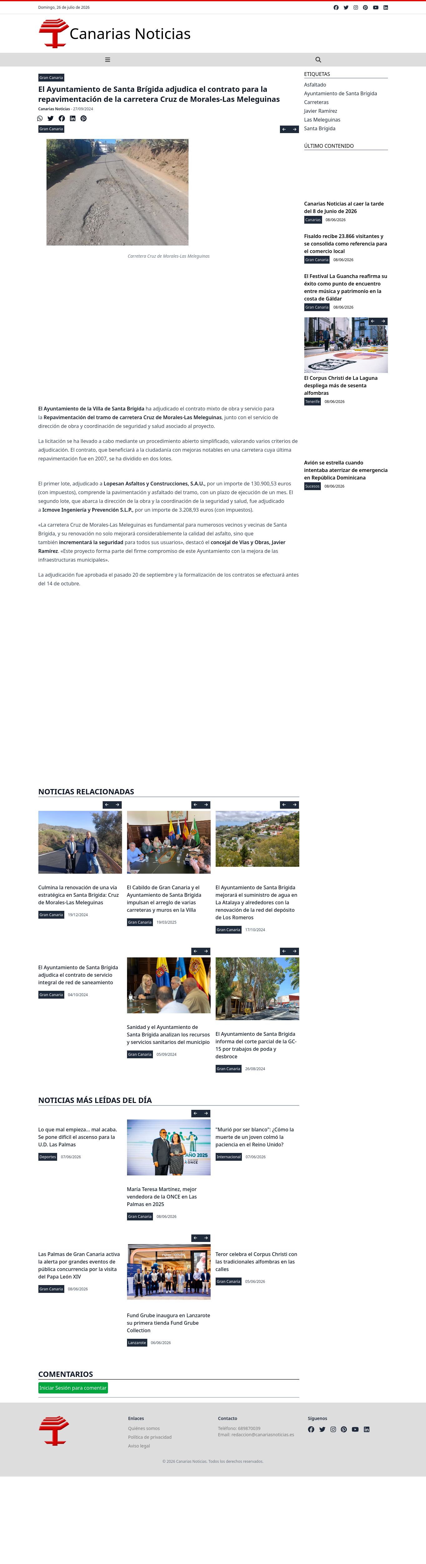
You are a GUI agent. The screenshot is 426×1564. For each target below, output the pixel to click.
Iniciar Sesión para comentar (73, 1387)
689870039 (249, 1428)
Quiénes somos (144, 1428)
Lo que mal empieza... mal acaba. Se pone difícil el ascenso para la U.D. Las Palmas (77, 1137)
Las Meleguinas (322, 119)
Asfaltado (315, 84)
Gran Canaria (51, 77)
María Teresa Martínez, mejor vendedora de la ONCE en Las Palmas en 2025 (162, 1197)
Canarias (313, 219)
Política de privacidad (150, 1437)
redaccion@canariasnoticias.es (263, 1434)
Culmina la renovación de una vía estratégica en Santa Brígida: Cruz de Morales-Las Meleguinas (78, 895)
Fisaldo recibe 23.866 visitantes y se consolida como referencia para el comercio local (345, 244)
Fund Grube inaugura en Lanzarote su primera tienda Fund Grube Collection (168, 1323)
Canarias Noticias (54, 109)
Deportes (48, 1156)
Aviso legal (139, 1446)
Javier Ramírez (320, 110)
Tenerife (313, 401)
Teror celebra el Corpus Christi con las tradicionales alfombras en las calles (256, 1262)
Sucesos (313, 486)
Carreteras (316, 102)
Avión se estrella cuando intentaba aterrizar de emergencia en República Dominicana (346, 470)
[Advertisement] (168, 324)
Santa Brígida (319, 128)
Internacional (229, 1156)
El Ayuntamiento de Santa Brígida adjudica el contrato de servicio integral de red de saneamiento (78, 975)
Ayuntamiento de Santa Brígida (340, 93)
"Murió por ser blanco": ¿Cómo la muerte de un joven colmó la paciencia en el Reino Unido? (255, 1137)
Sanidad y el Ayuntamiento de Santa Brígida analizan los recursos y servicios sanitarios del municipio (168, 1034)
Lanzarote (137, 1342)
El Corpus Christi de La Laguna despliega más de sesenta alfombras (341, 385)
